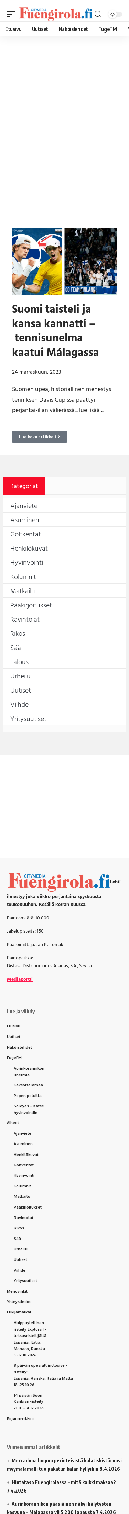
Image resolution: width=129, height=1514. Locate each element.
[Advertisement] (64, 106)
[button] (13, 14)
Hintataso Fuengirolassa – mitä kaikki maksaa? (64, 1482)
